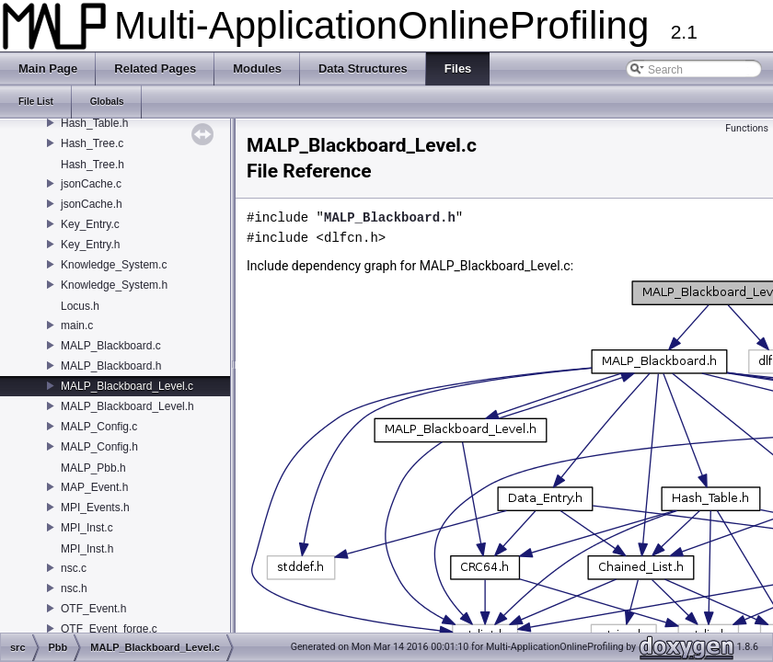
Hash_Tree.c (92, 143)
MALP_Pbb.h (93, 468)
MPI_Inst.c (87, 527)
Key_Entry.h (90, 244)
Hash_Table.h (94, 123)
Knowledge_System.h (114, 285)
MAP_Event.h (94, 487)
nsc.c (74, 568)
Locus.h (80, 306)
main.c (77, 325)
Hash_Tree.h (92, 164)
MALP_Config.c (99, 426)
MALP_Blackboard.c (111, 345)
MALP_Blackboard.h (111, 366)
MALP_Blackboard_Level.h (127, 406)
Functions (746, 128)
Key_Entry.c (90, 224)
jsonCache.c (91, 183)
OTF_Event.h (93, 608)
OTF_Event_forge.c (109, 628)
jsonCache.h (91, 204)
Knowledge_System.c (114, 264)
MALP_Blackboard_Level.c (127, 386)
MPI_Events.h (95, 507)
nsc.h (74, 588)
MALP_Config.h (99, 446)
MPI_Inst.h (87, 548)
